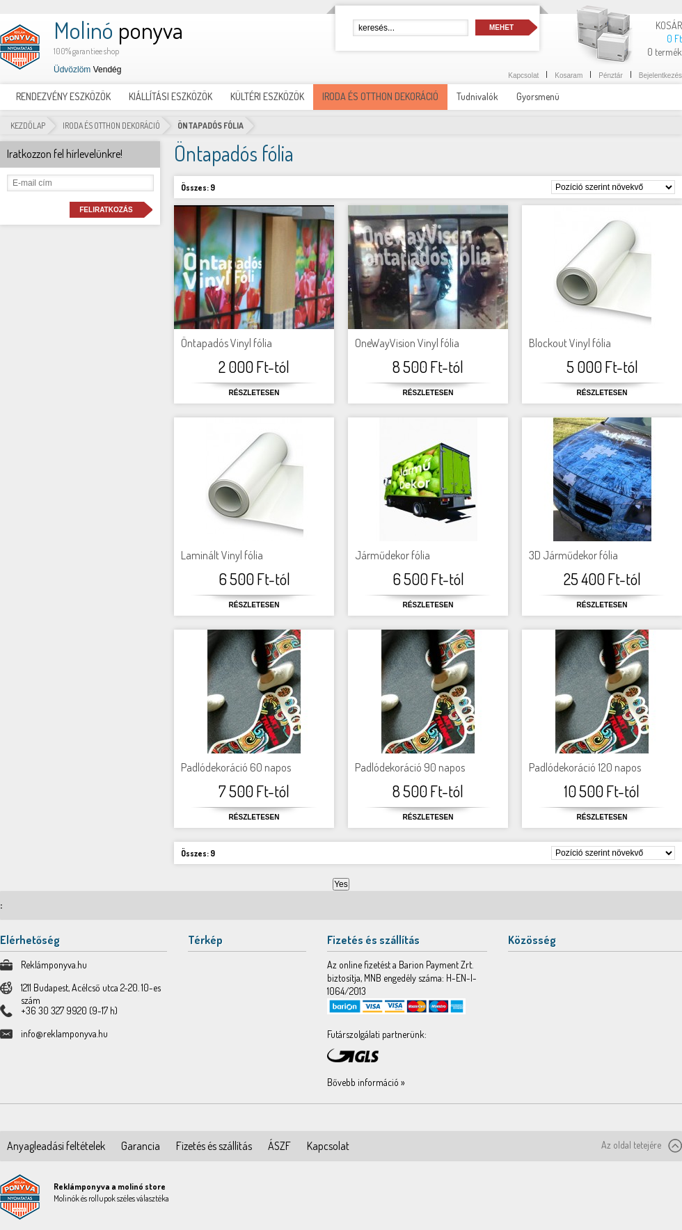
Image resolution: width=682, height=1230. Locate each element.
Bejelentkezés (660, 75)
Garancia (140, 1146)
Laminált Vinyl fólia (222, 555)
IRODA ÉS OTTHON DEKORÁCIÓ (111, 125)
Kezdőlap (27, 125)
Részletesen (254, 393)
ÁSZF (279, 1146)
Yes (341, 884)
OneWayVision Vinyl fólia (407, 343)
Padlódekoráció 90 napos (410, 767)
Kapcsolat (523, 75)
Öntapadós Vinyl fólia (226, 343)
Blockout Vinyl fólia (570, 343)
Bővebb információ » (366, 1082)
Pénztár (610, 75)
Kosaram (568, 75)
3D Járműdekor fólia (573, 555)
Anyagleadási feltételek (56, 1146)
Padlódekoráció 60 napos (236, 767)
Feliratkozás (105, 210)
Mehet (501, 27)
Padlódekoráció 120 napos (585, 767)
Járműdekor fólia (392, 555)
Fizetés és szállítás (214, 1146)
